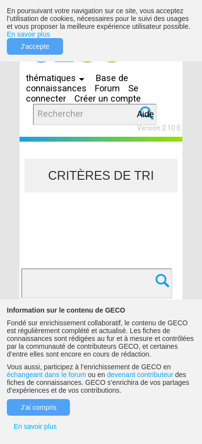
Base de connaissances (77, 83)
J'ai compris (38, 407)
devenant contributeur (140, 375)
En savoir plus (28, 34)
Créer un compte (107, 98)
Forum (107, 88)
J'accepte (35, 46)
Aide (145, 114)
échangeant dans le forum (46, 375)
